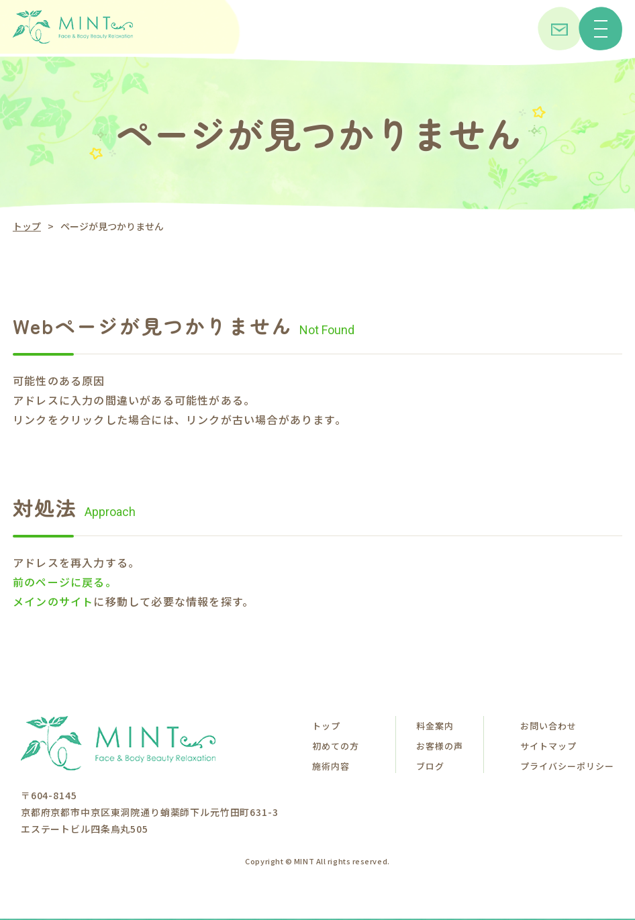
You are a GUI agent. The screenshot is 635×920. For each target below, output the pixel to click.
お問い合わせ (548, 725)
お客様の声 (439, 745)
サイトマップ (548, 745)
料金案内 (435, 725)
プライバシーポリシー (567, 766)
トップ (27, 226)
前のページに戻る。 (65, 582)
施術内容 (331, 766)
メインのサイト (53, 601)
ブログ (430, 766)
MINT (304, 861)
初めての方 (335, 745)
